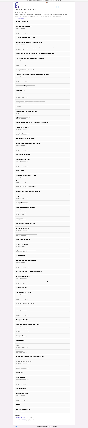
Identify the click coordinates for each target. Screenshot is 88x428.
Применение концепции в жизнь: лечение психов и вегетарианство (32, 122)
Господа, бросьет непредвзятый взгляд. (26, 260)
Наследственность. (20, 372)
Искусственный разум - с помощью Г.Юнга (26, 234)
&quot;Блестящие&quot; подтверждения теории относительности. (32, 398)
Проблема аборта (20, 90)
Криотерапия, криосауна (22, 319)
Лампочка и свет (20, 31)
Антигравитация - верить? (22, 393)
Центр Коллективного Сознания (24, 292)
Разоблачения (19, 351)
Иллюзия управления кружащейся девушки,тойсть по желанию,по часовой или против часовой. (40, 47)
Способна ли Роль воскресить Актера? (25, 138)
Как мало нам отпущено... (22, 266)
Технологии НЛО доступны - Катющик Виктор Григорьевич (30, 101)
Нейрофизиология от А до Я (23, 159)
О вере (17, 367)
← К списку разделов (19, 18)
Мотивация (18, 404)
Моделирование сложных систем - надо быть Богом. (29, 42)
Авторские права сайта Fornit (45, 426)
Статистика (54, 426)
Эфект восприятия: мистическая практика (26, 111)
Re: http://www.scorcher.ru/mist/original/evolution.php (29, 271)
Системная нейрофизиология (23, 228)
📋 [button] (35, 9)
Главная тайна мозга (21, 388)
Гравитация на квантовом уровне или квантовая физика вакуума (32, 74)
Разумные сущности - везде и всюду (25, 69)
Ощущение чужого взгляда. (23, 117)
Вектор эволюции (20, 377)
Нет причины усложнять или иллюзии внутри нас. (28, 95)
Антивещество (19, 218)
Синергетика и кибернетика (23, 409)
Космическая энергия (21, 297)
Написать (16, 426)
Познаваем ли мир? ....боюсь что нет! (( (25, 85)
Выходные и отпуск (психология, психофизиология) (29, 143)
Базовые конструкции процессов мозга (26, 175)
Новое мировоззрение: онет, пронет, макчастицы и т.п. (29, 149)
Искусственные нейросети (22, 127)
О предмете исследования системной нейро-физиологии (30, 58)
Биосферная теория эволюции (23, 196)
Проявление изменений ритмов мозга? (25, 207)
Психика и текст (20, 165)
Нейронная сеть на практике (23, 329)
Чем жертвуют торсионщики (23, 239)
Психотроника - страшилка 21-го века (25, 223)
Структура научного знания (23, 133)
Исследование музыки (21, 287)
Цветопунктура (19, 335)
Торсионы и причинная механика (24, 361)
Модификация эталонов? (22, 202)
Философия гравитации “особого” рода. (25, 37)
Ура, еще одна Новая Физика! (23, 276)
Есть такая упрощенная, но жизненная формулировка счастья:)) (32, 281)
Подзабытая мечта (20, 340)
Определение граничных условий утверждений (28, 324)
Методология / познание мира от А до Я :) (26, 186)
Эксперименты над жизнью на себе (25, 313)
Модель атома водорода (22, 21)
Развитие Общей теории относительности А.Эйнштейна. (30, 356)
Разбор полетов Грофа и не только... (25, 303)
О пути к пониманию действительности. (26, 250)
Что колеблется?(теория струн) (23, 26)
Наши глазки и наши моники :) (23, 154)
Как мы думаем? (20, 170)
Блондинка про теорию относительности (26, 63)
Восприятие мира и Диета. (22, 79)
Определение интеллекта (22, 383)
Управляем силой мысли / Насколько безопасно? (28, 191)
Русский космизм (20, 255)
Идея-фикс (18, 106)
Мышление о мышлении (22, 180)
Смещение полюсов (21, 212)
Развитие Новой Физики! (22, 244)
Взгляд (17, 345)
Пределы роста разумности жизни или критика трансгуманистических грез (35, 53)
